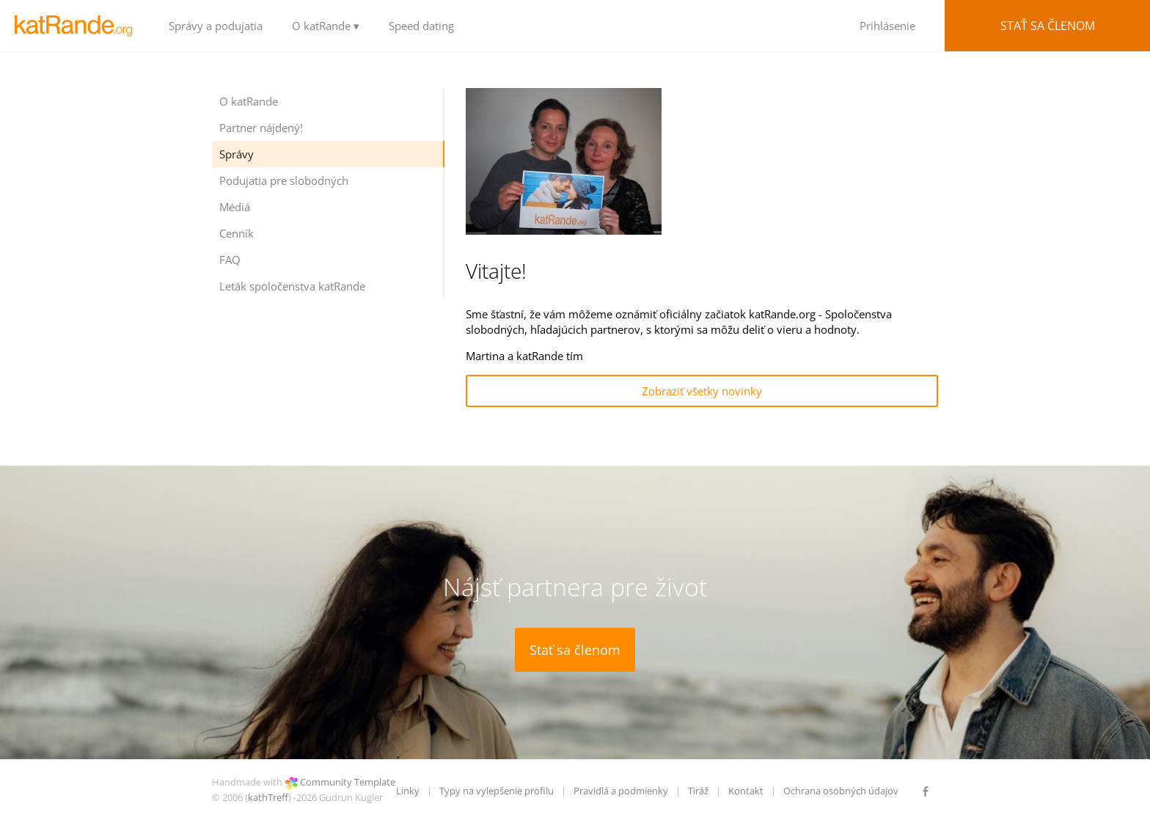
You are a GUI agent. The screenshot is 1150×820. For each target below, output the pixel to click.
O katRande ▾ (325, 25)
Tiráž (698, 790)
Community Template (347, 781)
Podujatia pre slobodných (283, 180)
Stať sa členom (1047, 26)
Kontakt (745, 790)
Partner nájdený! (261, 127)
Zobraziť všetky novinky (702, 391)
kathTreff (268, 797)
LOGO (77, 25)
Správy (236, 154)
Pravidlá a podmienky (621, 790)
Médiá (234, 206)
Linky (408, 790)
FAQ (230, 259)
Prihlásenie (887, 25)
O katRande (248, 101)
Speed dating (421, 25)
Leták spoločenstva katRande (292, 286)
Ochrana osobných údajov (840, 790)
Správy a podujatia (216, 25)
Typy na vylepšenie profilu (496, 790)
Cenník (236, 233)
